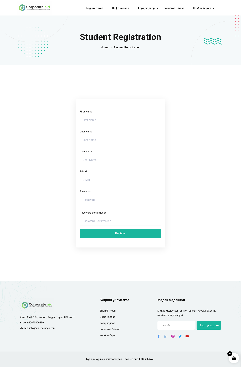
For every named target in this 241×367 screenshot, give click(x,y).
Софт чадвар (120, 8)
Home (104, 47)
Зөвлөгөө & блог (174, 8)
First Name (86, 111)
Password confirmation (93, 212)
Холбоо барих (202, 8)
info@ (32, 328)
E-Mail (83, 171)
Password (85, 191)
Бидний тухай (94, 8)
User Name (86, 151)
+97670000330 (35, 322)
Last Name (86, 131)
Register (120, 233)
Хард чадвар (146, 8)
